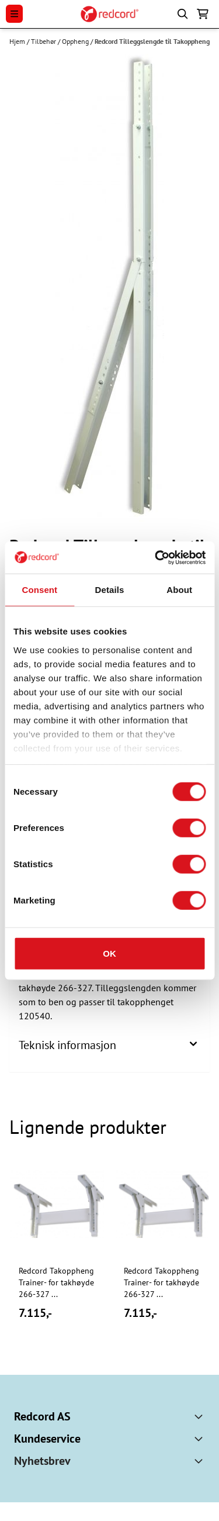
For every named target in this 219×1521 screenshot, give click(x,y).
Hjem (18, 41)
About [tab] (179, 590)
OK (109, 953)
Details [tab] (109, 590)
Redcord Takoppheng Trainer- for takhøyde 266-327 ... (56, 1282)
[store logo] (109, 14)
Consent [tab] (39, 590)
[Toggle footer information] (200, 1416)
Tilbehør (44, 41)
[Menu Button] (14, 14)
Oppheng (76, 41)
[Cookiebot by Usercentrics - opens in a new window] (156, 557)
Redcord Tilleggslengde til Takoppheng (152, 41)
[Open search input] (183, 14)
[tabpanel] (57, 1253)
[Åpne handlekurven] (202, 14)
